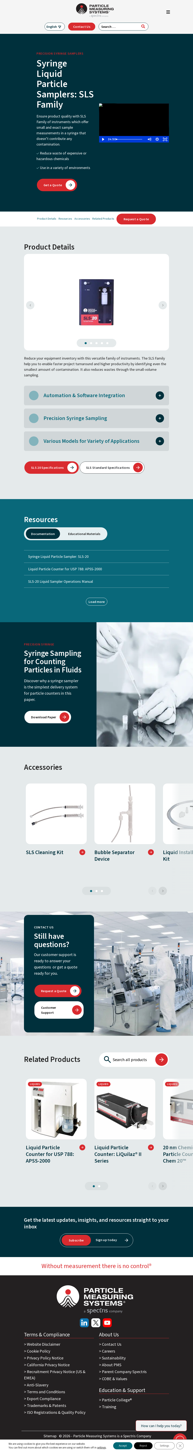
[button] (160, 395)
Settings (163, 1444)
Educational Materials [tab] (84, 534)
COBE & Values (114, 1378)
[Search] (143, 26)
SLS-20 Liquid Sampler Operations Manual (60, 581)
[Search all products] (126, 1059)
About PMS (111, 1364)
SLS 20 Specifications (47, 467)
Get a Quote (53, 185)
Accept (116, 1444)
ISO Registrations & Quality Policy (56, 1412)
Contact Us (81, 26)
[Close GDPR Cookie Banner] (180, 1444)
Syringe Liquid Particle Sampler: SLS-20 (96, 556)
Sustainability (114, 1357)
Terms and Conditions (46, 1391)
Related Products (103, 218)
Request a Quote (136, 219)
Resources (65, 218)
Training (109, 1406)
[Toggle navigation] (168, 13)
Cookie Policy (38, 1351)
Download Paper (43, 717)
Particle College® (117, 1399)
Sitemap (50, 1436)
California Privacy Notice (48, 1364)
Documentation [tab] (43, 534)
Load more (97, 602)
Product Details (46, 218)
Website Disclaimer (43, 1344)
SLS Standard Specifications (108, 467)
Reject (139, 1444)
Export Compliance (44, 1398)
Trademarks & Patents (46, 1405)
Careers (108, 1351)
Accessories (82, 218)
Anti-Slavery (37, 1384)
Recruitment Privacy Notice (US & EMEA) (54, 1374)
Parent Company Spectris (124, 1371)
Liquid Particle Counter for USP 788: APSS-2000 (96, 569)
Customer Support (48, 1010)
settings (12, 1448)
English (51, 26)
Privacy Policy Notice (45, 1357)
